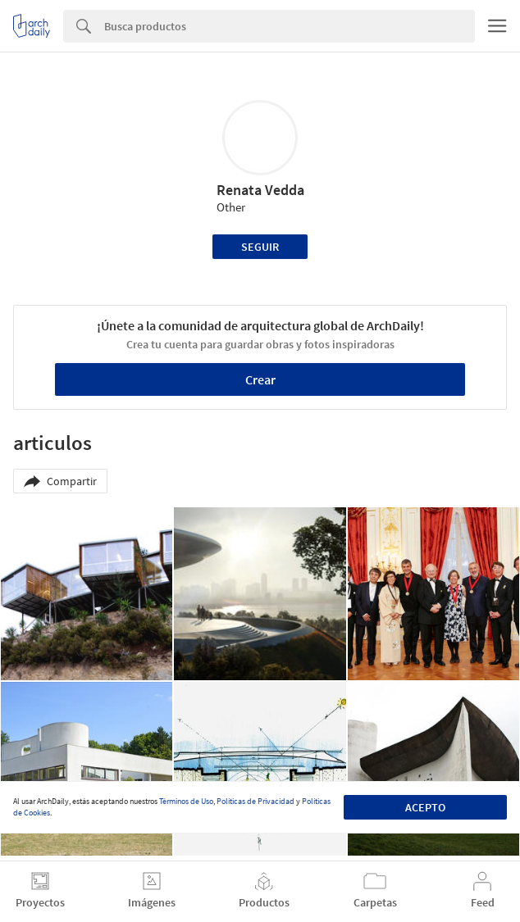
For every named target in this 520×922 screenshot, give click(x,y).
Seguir (260, 246)
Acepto (425, 807)
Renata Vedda (260, 189)
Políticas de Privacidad (255, 801)
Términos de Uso (186, 801)
